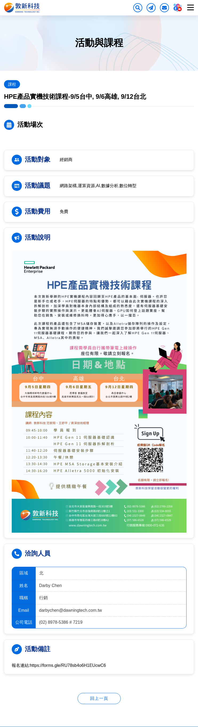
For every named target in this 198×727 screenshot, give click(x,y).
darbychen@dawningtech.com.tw (74, 610)
